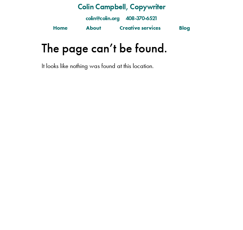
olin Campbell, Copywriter (124, 7)
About (93, 28)
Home (60, 28)
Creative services (140, 28)
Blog (184, 28)
